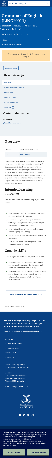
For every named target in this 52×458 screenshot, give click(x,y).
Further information (11, 102)
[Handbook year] (26, 39)
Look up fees (25, 154)
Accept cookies (14, 452)
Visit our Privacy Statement (33, 443)
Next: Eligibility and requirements (24, 294)
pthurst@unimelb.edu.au (12, 123)
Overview (7, 82)
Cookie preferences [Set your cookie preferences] (38, 452)
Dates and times (10, 97)
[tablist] (29, 3)
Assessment (8, 92)
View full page (11, 68)
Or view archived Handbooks (12, 44)
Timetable (11, 108)
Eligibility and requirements (14, 87)
